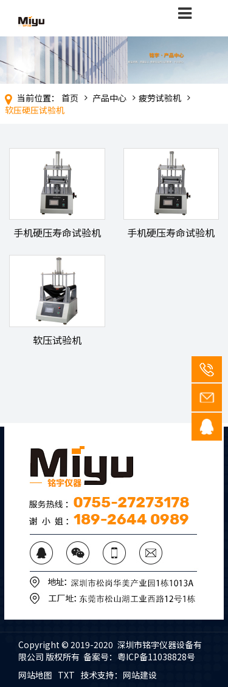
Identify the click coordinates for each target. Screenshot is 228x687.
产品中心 (109, 98)
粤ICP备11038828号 (156, 657)
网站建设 (140, 675)
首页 (69, 98)
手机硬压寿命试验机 (57, 232)
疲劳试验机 (160, 98)
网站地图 (35, 675)
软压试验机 (57, 340)
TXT (66, 675)
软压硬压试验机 (34, 110)
